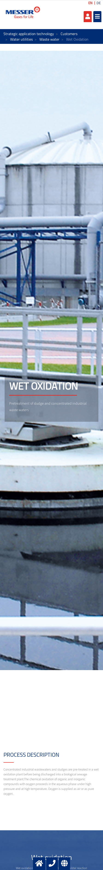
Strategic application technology (28, 33)
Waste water (49, 39)
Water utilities (21, 39)
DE (99, 3)
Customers (69, 33)
